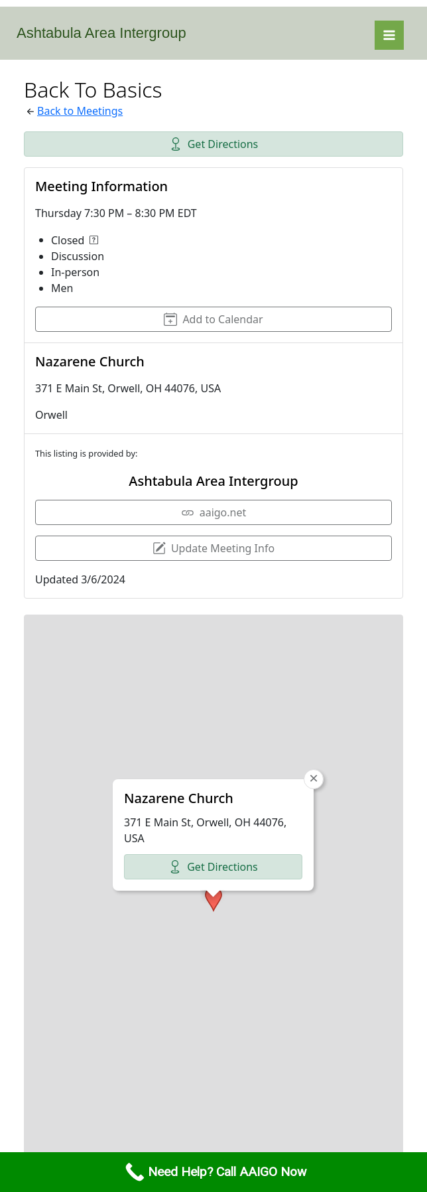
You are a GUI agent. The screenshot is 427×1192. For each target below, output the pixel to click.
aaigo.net (214, 512)
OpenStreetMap (283, 1135)
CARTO (385, 1135)
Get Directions (214, 144)
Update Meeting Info (213, 548)
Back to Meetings (80, 111)
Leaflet (220, 1135)
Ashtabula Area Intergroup (101, 33)
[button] (213, 780)
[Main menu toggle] (389, 35)
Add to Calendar (213, 319)
